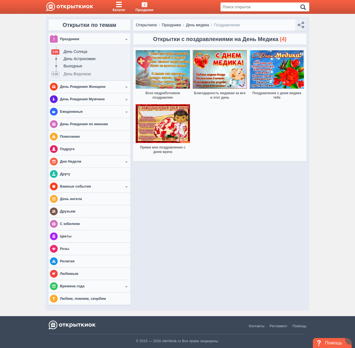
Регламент (278, 326)
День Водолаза (77, 74)
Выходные (73, 66)
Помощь (299, 326)
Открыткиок (146, 25)
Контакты (256, 326)
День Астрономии (79, 59)
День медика (197, 25)
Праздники (171, 25)
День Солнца (75, 51)
